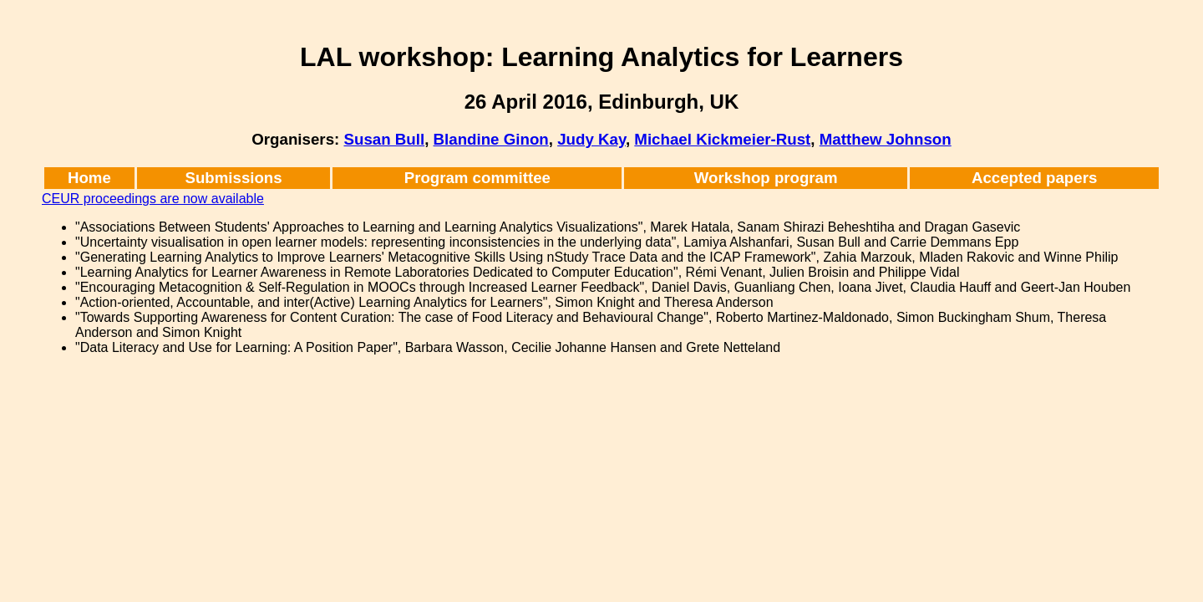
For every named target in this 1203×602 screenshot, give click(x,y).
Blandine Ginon (491, 139)
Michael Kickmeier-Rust (722, 139)
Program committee (477, 177)
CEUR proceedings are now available (153, 198)
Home (89, 177)
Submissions (233, 177)
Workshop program (766, 177)
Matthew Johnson (886, 139)
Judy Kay (591, 139)
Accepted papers (1034, 177)
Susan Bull (383, 139)
